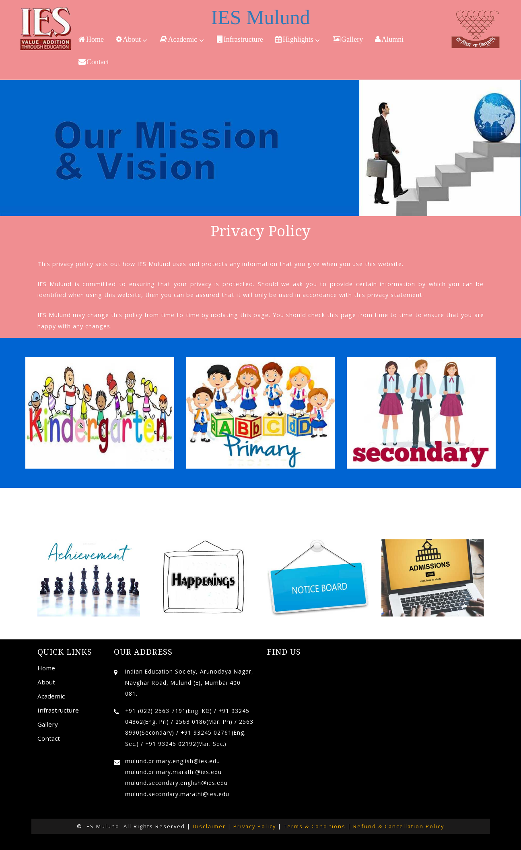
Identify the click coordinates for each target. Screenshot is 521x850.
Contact (93, 62)
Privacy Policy (254, 826)
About (132, 39)
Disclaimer (209, 826)
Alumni (389, 39)
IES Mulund (260, 17)
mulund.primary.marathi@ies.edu (173, 772)
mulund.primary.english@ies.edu (172, 761)
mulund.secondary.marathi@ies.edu (177, 794)
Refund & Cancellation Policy (398, 826)
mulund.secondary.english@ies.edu (176, 783)
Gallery (348, 39)
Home (91, 39)
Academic (182, 39)
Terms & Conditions (315, 826)
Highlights (297, 39)
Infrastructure (240, 39)
